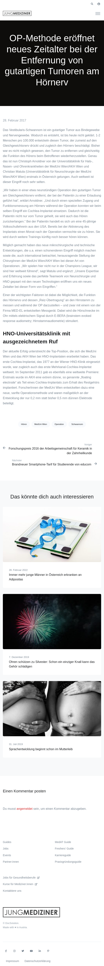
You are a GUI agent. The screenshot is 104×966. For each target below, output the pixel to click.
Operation (59, 424)
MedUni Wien (40, 424)
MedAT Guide (63, 842)
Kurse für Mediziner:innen (20, 884)
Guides (7, 842)
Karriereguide (63, 855)
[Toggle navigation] (97, 13)
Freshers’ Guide (64, 848)
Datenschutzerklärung (37, 961)
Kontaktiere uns (12, 890)
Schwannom (77, 424)
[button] (92, 4)
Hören (24, 424)
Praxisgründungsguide (68, 861)
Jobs (6, 848)
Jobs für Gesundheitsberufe (21, 877)
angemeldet (25, 808)
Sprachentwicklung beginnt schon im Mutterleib (41, 749)
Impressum (12, 961)
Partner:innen (11, 861)
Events (7, 855)
